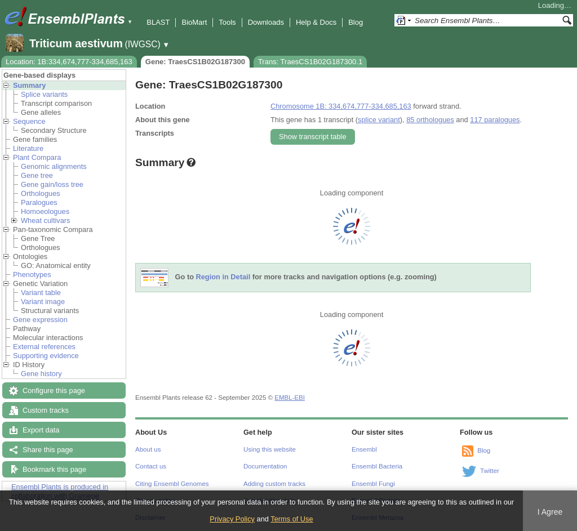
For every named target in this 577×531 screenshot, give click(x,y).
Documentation (265, 466)
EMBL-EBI (289, 397)
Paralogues (39, 202)
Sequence (29, 121)
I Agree (550, 511)
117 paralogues (495, 119)
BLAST (158, 22)
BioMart (194, 22)
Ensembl (364, 449)
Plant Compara (37, 157)
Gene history (41, 373)
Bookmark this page (54, 469)
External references (44, 346)
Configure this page (54, 390)
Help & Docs (316, 22)
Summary (29, 85)
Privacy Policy (232, 519)
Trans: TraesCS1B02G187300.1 (310, 61)
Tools (227, 22)
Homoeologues (45, 211)
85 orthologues (430, 119)
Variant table (41, 292)
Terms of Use (291, 519)
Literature (28, 148)
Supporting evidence (46, 355)
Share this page (48, 449)
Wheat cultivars (45, 220)
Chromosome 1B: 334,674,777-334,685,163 (340, 106)
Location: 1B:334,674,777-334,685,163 (69, 61)
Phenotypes (32, 274)
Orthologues (40, 193)
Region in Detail (223, 277)
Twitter (489, 470)
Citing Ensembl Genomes (172, 483)
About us (148, 449)
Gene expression (40, 319)
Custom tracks (46, 410)
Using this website (269, 449)
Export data (41, 430)
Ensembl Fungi (373, 483)
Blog (355, 22)
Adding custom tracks (274, 483)
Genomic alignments (54, 166)
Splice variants (44, 94)
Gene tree (37, 175)
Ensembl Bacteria (377, 466)
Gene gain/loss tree (52, 184)
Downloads (266, 22)
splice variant (379, 119)
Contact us (150, 466)
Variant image (43, 301)
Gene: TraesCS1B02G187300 (195, 61)
